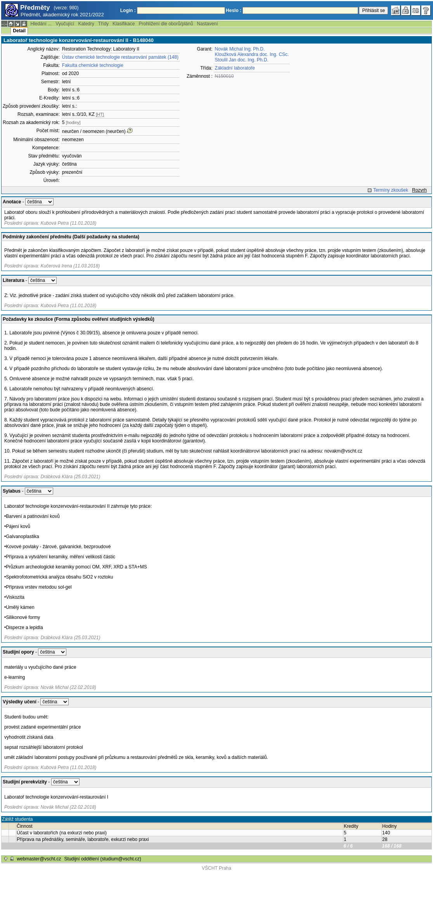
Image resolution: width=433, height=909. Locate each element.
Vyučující (64, 23)
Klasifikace (124, 23)
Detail (19, 30)
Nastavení (207, 23)
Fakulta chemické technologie (92, 65)
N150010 (224, 76)
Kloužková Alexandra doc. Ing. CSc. (252, 54)
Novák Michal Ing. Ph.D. (240, 49)
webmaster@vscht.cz (39, 859)
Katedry (86, 23)
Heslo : (233, 10)
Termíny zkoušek (390, 190)
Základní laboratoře (235, 68)
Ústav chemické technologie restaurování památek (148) (120, 57)
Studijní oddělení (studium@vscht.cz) (102, 859)
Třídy (103, 23)
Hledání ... (41, 23)
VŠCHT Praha (216, 868)
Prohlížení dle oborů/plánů (166, 23)
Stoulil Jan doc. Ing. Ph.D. (241, 60)
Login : (128, 10)
